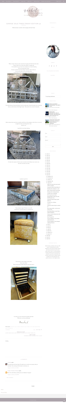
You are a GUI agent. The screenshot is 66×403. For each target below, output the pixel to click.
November (49, 178)
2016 (47, 170)
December (49, 176)
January (48, 234)
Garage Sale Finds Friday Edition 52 (53, 187)
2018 (47, 166)
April (48, 229)
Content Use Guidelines (45, 1)
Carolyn (9, 362)
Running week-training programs (53, 191)
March (48, 230)
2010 (47, 238)
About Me (30, 1)
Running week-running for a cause (53, 188)
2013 (47, 174)
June (48, 226)
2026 (48, 154)
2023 (47, 158)
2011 (47, 237)
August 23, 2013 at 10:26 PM (13, 374)
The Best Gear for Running (52, 193)
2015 (47, 171)
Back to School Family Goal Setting (53, 190)
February (49, 232)
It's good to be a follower (51, 202)
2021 (47, 162)
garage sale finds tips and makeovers (30, 326)
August (48, 182)
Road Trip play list (50, 217)
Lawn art (49, 203)
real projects (9, 328)
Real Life (23, 1)
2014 (47, 173)
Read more (55, 110)
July (48, 224)
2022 (48, 160)
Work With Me (36, 1)
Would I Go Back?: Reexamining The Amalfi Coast (54, 105)
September (49, 181)
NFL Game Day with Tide (51, 195)
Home (3, 1)
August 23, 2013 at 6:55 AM (13, 367)
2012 (47, 235)
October (49, 179)
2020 (48, 163)
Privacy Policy (4, 392)
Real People (8, 1)
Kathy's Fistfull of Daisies (13, 370)
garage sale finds (15, 326)
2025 (48, 155)
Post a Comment (10, 377)
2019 (47, 165)
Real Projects (16, 1)
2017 (47, 168)
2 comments (7, 329)
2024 (48, 157)
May (48, 227)
